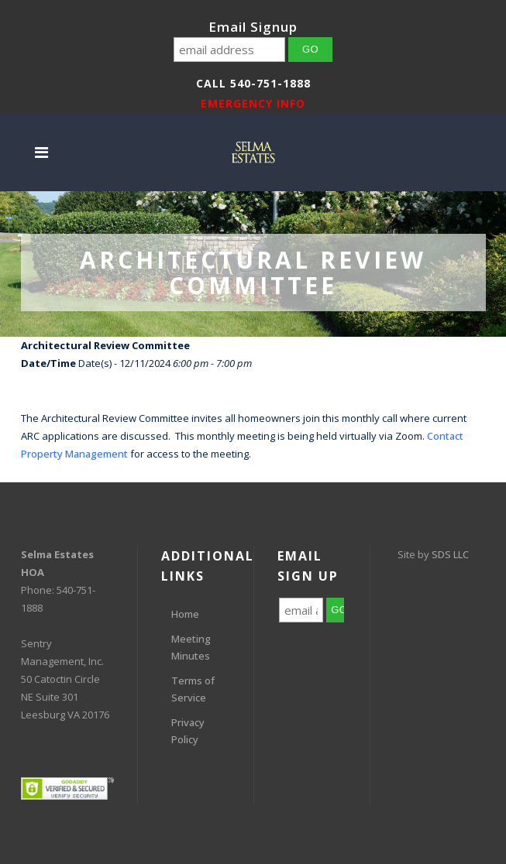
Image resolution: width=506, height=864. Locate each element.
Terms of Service (193, 689)
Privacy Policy (188, 730)
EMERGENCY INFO (253, 103)
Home (185, 614)
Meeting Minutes (191, 647)
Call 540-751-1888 (253, 83)
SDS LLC (450, 554)
